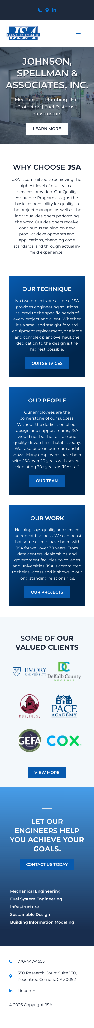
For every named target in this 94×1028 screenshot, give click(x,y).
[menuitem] (47, 891)
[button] (78, 33)
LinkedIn (26, 990)
